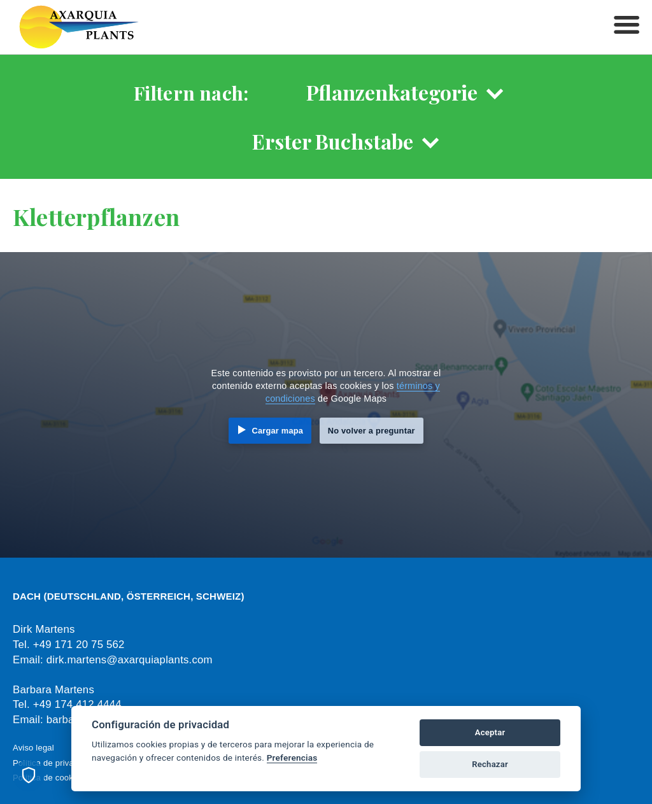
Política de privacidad (53, 763)
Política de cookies (48, 777)
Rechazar (490, 764)
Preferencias (292, 757)
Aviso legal (33, 747)
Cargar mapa (277, 430)
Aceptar (490, 732)
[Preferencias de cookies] (29, 775)
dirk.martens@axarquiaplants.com (129, 660)
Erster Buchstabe (332, 141)
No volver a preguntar (371, 430)
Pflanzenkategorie (392, 92)
